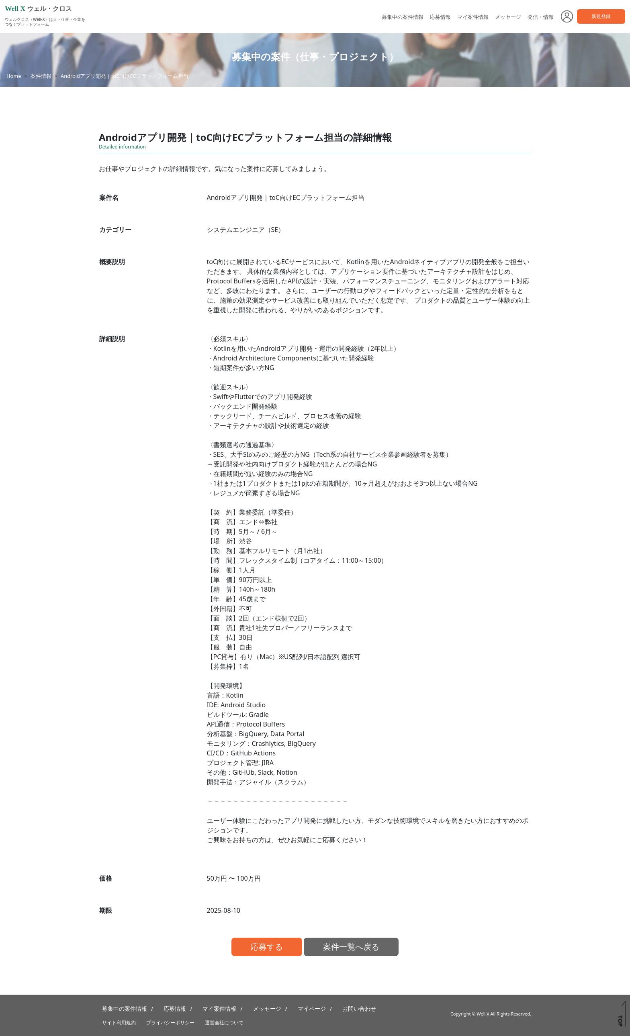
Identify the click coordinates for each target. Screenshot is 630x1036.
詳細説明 (112, 338)
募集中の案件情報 (402, 16)
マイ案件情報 (473, 16)
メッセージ (508, 16)
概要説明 (112, 261)
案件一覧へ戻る (351, 946)
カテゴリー (115, 229)
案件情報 (41, 75)
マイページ (312, 1008)
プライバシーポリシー (170, 1022)
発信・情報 (541, 16)
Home (13, 75)
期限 (105, 910)
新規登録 (601, 16)
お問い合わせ (359, 1008)
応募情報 (440, 16)
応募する (267, 946)
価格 (105, 878)
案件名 (109, 197)
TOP (620, 1020)
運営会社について (224, 1022)
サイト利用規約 (119, 1022)
